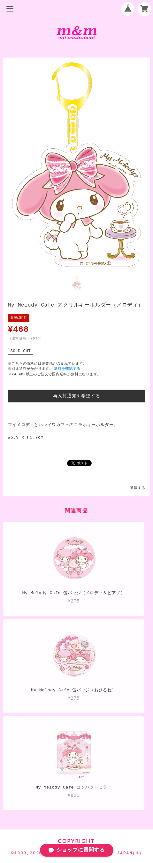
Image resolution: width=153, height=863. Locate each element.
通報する (137, 487)
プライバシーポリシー (76, 802)
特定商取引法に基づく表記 (76, 812)
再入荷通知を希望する (76, 395)
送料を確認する (68, 368)
